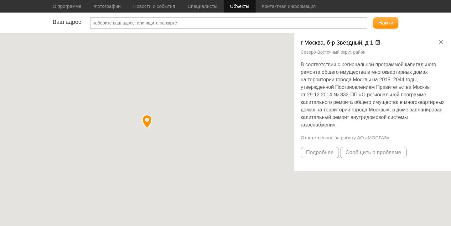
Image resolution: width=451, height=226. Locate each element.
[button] (147, 122)
